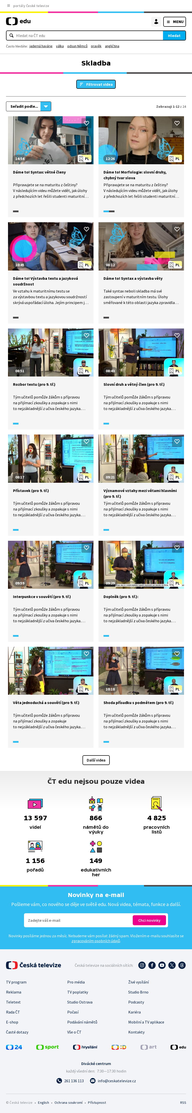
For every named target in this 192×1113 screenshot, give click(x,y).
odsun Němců (77, 46)
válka (60, 46)
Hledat (174, 35)
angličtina (112, 46)
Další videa (96, 760)
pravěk (96, 46)
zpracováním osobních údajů (96, 940)
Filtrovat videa (99, 84)
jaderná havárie (41, 46)
